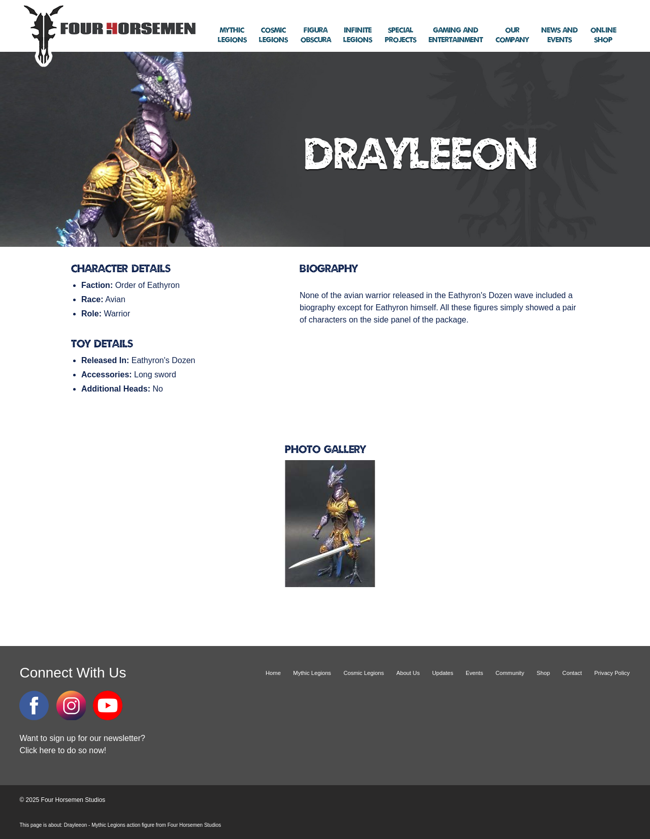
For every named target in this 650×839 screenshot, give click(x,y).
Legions (232, 35)
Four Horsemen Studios (108, 35)
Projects (400, 35)
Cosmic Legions (363, 673)
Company (512, 35)
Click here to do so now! (62, 750)
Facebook (34, 705)
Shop (603, 35)
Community (510, 673)
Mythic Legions (312, 673)
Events (559, 35)
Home (273, 673)
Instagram (71, 705)
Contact (572, 673)
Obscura (316, 35)
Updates (442, 673)
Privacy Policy (612, 673)
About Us (407, 673)
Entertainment (456, 35)
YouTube (107, 705)
